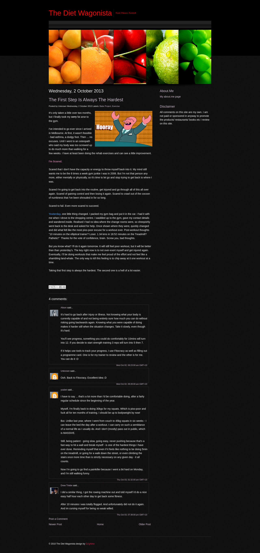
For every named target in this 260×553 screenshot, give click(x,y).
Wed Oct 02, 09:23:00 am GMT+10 (131, 365)
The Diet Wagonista (80, 13)
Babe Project (105, 106)
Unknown (65, 371)
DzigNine (90, 544)
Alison (64, 307)
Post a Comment (58, 518)
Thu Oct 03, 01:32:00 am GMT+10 (132, 480)
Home (100, 524)
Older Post (145, 524)
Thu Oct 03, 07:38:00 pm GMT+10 (132, 515)
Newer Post (55, 524)
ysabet (64, 390)
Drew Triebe (66, 485)
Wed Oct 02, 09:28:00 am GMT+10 (131, 384)
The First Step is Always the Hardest (86, 99)
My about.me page (170, 96)
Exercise (116, 106)
